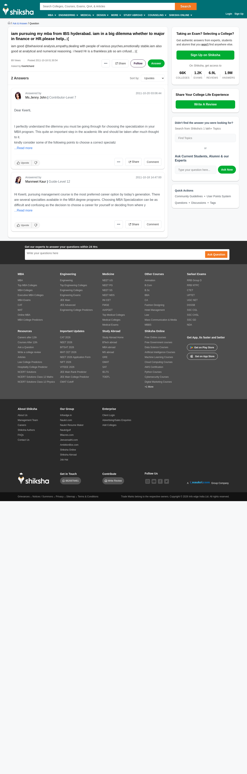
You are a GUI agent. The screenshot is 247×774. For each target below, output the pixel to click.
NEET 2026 (66, 342)
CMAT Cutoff (67, 381)
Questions (181, 202)
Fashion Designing (154, 305)
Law (147, 315)
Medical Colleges (111, 319)
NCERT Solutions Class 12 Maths (35, 377)
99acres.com (67, 435)
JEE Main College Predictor (74, 377)
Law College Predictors (30, 362)
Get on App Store (202, 356)
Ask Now (227, 169)
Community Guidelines (189, 196)
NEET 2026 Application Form (75, 357)
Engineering (68, 15)
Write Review (115, 481)
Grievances (24, 496)
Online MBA (24, 315)
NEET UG (107, 280)
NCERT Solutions (27, 372)
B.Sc (147, 290)
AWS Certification (154, 367)
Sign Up (239, 13)
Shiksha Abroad (68, 454)
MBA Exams (24, 300)
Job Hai (64, 459)
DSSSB (191, 305)
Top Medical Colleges (113, 315)
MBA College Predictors (30, 319)
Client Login (108, 415)
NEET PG (107, 285)
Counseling (157, 15)
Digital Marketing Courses (158, 381)
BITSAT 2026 (67, 347)
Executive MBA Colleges (31, 295)
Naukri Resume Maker (72, 425)
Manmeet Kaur (35, 181)
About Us (22, 415)
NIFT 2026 (65, 362)
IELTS (105, 372)
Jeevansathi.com (69, 440)
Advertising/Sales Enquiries (116, 420)
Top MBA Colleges (27, 285)
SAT (104, 367)
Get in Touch (68, 473)
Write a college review (29, 352)
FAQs (21, 435)
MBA (52, 15)
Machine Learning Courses (159, 357)
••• (105, 63)
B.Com (148, 285)
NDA (189, 324)
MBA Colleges (25, 290)
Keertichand (28, 66)
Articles (21, 357)
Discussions (198, 202)
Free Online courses (155, 337)
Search (185, 6)
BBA (147, 295)
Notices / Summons (42, 496)
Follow (138, 63)
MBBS (148, 324)
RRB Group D (194, 280)
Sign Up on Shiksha (205, 55)
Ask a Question (26, 347)
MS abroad (108, 352)
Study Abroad (134, 15)
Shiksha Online (180, 15)
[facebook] (160, 481)
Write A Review (205, 104)
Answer (156, 63)
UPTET (191, 295)
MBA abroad (108, 347)
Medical (87, 15)
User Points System (219, 196)
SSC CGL (192, 310)
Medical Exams (110, 324)
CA (146, 300)
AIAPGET (107, 310)
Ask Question (216, 254)
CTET (190, 290)
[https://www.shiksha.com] (9, 23)
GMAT (105, 362)
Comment (153, 161)
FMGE (105, 305)
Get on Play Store (202, 347)
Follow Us (151, 473)
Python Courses (153, 372)
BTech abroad (109, 342)
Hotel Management (155, 310)
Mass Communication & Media (161, 319)
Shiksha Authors (26, 430)
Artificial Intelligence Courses (160, 352)
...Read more (23, 148)
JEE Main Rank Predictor (73, 372)
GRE (104, 357)
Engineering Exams (70, 295)
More (116, 15)
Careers (22, 425)
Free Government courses (158, 342)
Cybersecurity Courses (157, 377)
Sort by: (134, 78)
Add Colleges (109, 425)
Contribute (109, 473)
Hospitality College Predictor (33, 367)
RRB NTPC (193, 285)
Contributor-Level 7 (62, 97)
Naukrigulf (65, 430)
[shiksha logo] (35, 478)
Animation (150, 280)
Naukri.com (66, 420)
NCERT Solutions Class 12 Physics (36, 381)
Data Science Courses (156, 347)
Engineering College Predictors (76, 310)
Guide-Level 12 (59, 181)
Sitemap (70, 496)
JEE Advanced (67, 305)
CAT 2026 (65, 337)
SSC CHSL (193, 315)
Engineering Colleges (71, 290)
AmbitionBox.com (69, 444)
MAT (20, 310)
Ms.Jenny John (36, 97)
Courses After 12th (27, 342)
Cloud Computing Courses (159, 362)
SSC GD (191, 319)
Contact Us (23, 440)
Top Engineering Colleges (73, 285)
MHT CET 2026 (68, 352)
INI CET (106, 300)
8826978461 (72, 481)
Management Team (28, 420)
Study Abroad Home (113, 337)
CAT (20, 305)
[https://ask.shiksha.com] (20, 23)
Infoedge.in (66, 415)
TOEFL (106, 377)
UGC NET (192, 300)
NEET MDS (108, 295)
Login (229, 13)
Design (102, 15)
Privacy (59, 496)
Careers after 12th (27, 337)
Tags (213, 202)
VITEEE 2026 (67, 367)
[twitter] (166, 481)
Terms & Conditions (88, 496)
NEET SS (107, 290)
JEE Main (65, 300)
